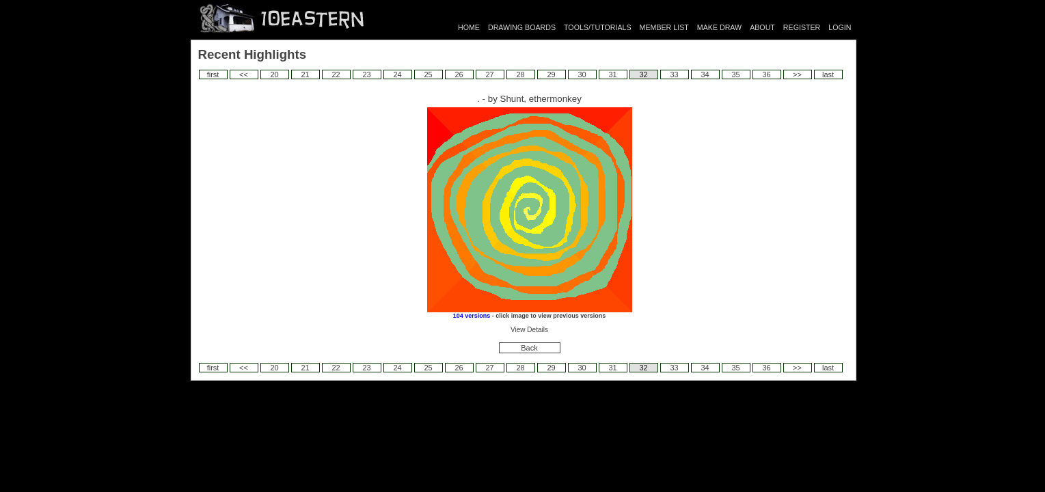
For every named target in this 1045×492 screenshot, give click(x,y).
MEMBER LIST (664, 27)
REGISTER (801, 27)
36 (766, 74)
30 (582, 74)
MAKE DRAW (719, 27)
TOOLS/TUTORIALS (598, 27)
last (828, 74)
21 (305, 74)
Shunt (512, 99)
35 (735, 74)
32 (643, 74)
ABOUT (762, 27)
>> (797, 74)
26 (458, 74)
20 (274, 74)
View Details (529, 329)
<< (243, 74)
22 (335, 74)
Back (529, 348)
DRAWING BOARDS (522, 27)
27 (489, 74)
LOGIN (839, 27)
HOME (469, 27)
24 (397, 74)
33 (674, 74)
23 (366, 74)
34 (705, 74)
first (213, 74)
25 (428, 74)
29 (551, 74)
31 (612, 74)
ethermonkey (555, 99)
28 (520, 74)
